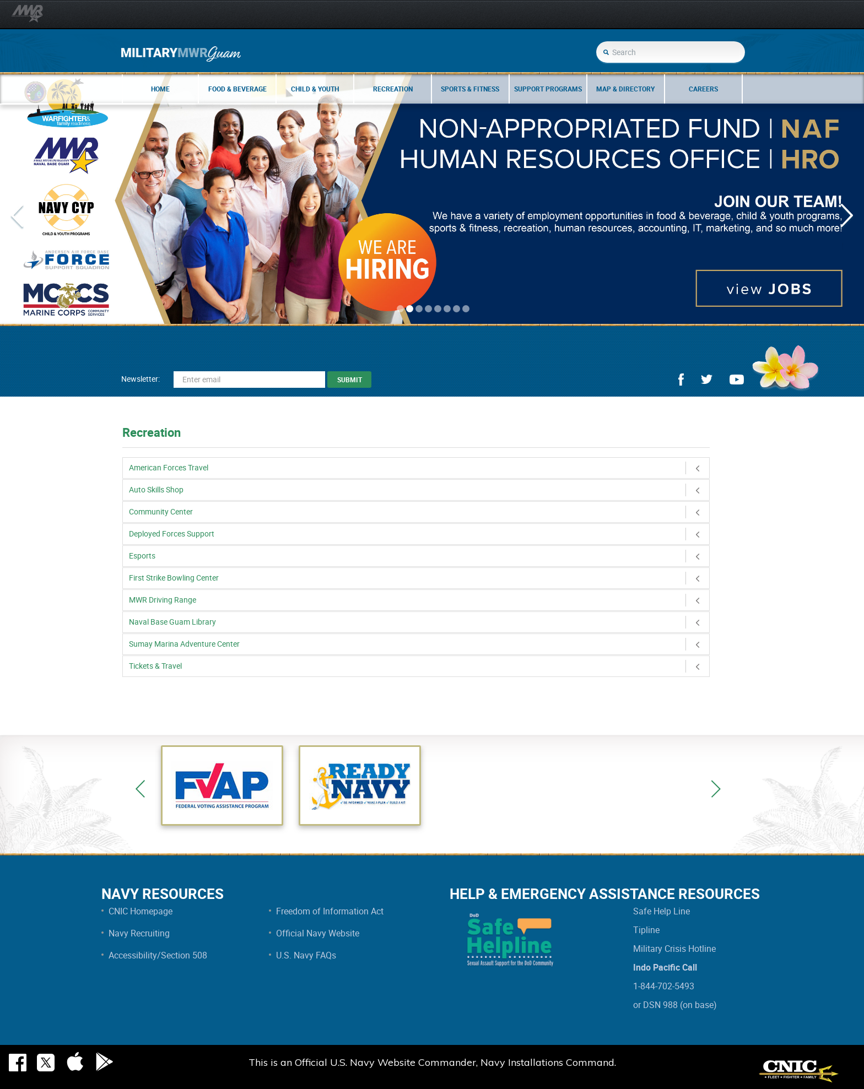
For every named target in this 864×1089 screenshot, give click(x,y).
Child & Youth (315, 88)
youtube (737, 379)
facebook (681, 379)
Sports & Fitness (470, 88)
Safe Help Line (661, 911)
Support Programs (548, 88)
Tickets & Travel (419, 666)
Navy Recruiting (139, 933)
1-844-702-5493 (663, 986)
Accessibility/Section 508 (158, 955)
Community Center (419, 511)
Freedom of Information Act (330, 911)
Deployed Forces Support (419, 533)
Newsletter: (140, 378)
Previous (140, 789)
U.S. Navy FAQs (306, 955)
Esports (419, 555)
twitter (706, 379)
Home (160, 88)
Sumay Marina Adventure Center (419, 644)
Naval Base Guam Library (419, 622)
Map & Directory (625, 88)
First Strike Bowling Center (419, 577)
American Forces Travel (419, 467)
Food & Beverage (237, 88)
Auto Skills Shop (419, 489)
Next (716, 789)
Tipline (646, 930)
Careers (703, 88)
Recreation (393, 88)
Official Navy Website (317, 933)
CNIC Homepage (140, 911)
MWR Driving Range (419, 599)
